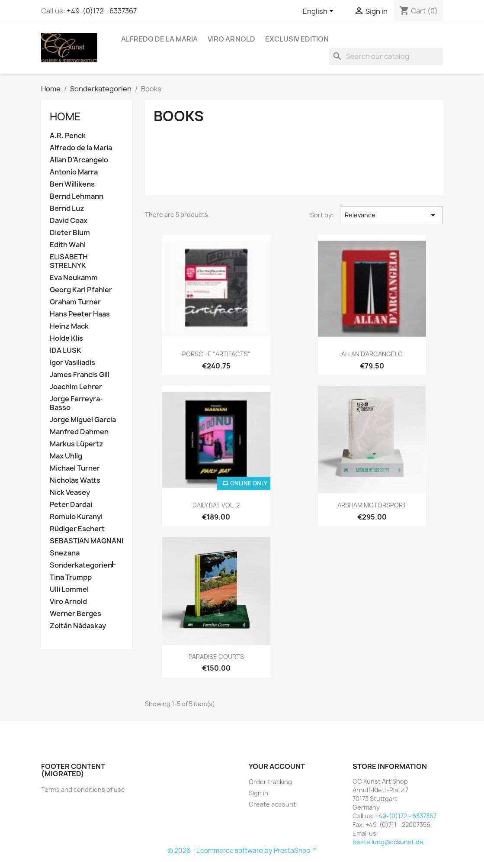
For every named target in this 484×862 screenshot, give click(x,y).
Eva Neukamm (74, 277)
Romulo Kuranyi (76, 516)
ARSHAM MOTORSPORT (372, 505)
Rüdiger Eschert (77, 528)
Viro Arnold (231, 39)
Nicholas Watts (75, 480)
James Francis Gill (79, 374)
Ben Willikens (72, 184)
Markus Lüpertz (76, 444)
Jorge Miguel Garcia (83, 419)
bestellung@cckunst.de (388, 842)
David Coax (68, 220)
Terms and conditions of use (83, 789)
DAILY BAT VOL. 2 (216, 505)
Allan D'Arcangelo (79, 160)
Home (65, 116)
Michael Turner (75, 468)
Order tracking (270, 782)
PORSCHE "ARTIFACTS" (216, 354)
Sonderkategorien (81, 565)
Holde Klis (66, 338)
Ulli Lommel (69, 589)
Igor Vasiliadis (72, 362)
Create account (272, 804)
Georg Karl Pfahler (81, 289)
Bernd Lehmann (76, 196)
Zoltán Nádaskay (78, 625)
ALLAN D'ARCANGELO (372, 354)
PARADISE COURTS (216, 656)
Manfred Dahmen (79, 431)
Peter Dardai (71, 504)
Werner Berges (75, 613)
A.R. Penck (68, 135)
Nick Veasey (70, 492)
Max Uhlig (66, 456)
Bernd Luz (67, 208)
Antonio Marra (74, 172)
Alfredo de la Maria (159, 39)
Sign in (258, 793)
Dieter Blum (70, 232)
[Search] (386, 56)
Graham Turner (75, 302)
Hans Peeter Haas (80, 314)
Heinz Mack (69, 326)
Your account (277, 766)
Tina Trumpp (71, 577)
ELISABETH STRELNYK (69, 261)
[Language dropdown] (320, 11)
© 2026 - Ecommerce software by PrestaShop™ (242, 850)
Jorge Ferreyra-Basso (76, 403)
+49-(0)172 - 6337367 (102, 11)
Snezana (65, 553)
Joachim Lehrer (76, 386)
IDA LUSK (65, 350)
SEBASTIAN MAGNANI (86, 541)
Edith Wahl (68, 244)
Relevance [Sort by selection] (392, 215)
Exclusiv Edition (297, 39)
